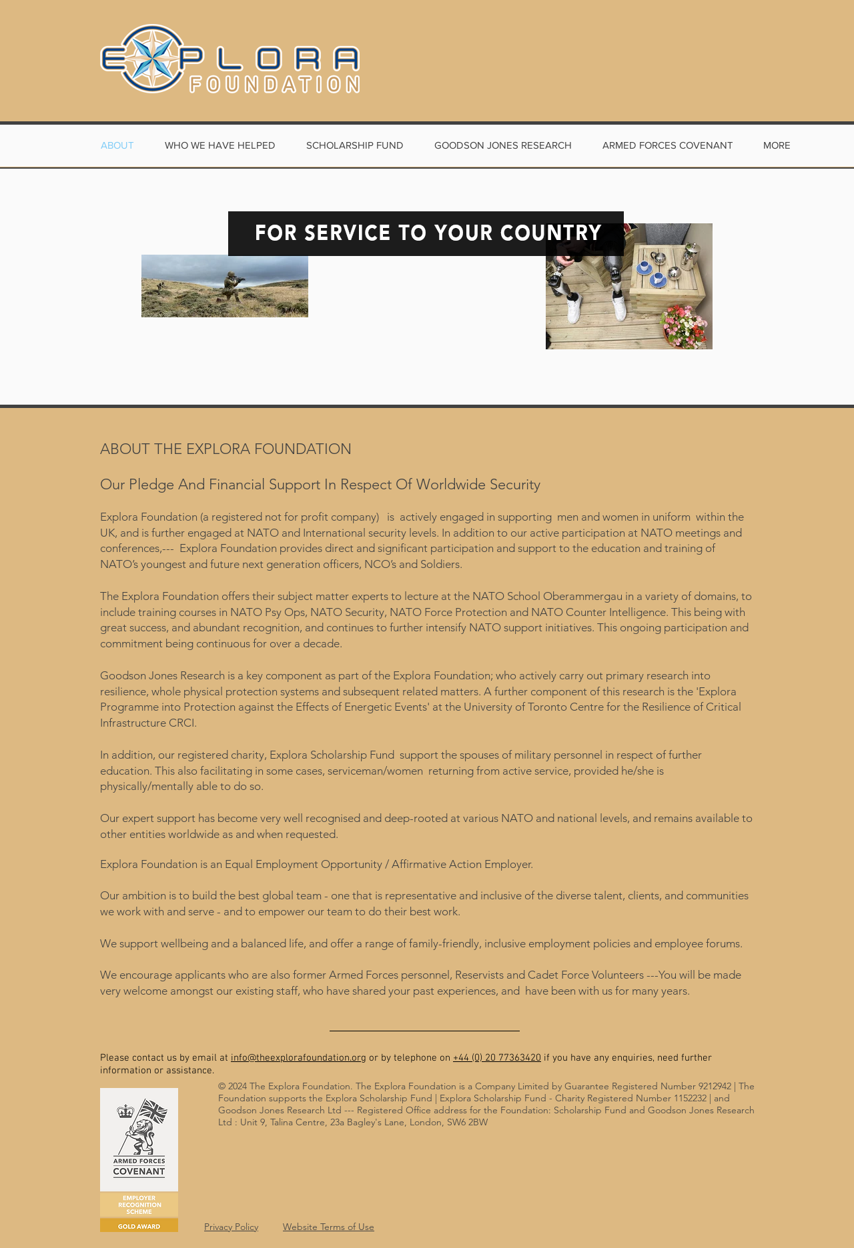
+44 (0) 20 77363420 (497, 1058)
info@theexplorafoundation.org (298, 1058)
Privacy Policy (231, 1227)
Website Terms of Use (328, 1227)
